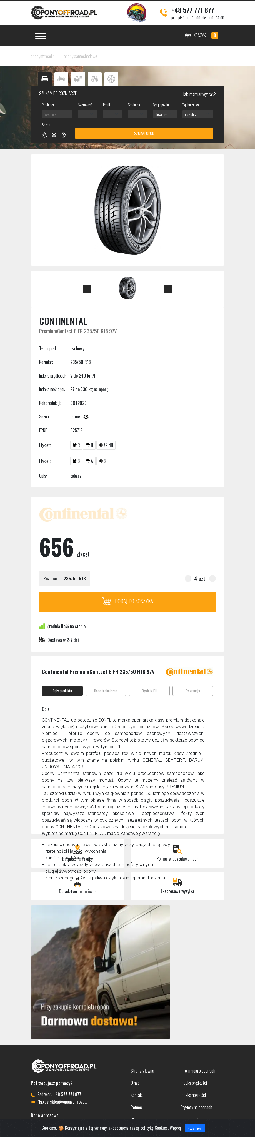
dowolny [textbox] (161, 114)
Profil (106, 105)
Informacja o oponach (198, 1070)
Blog (134, 1119)
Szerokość (85, 105)
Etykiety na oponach (196, 1107)
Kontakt (137, 1095)
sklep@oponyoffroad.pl (69, 1101)
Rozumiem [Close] (195, 1130)
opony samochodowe (80, 56)
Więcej (175, 1130)
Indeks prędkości (194, 1082)
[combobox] (57, 114)
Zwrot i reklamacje (195, 1119)
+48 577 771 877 (192, 10)
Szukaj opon (144, 133)
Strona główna (142, 1070)
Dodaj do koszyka (127, 601)
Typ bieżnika (190, 105)
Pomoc (136, 1107)
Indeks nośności (193, 1095)
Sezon (46, 125)
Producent (49, 105)
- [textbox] (81, 114)
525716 (76, 430)
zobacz (75, 475)
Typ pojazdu (161, 105)
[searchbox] (57, 114)
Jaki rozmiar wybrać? (199, 94)
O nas (135, 1082)
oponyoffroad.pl (43, 56)
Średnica (134, 105)
